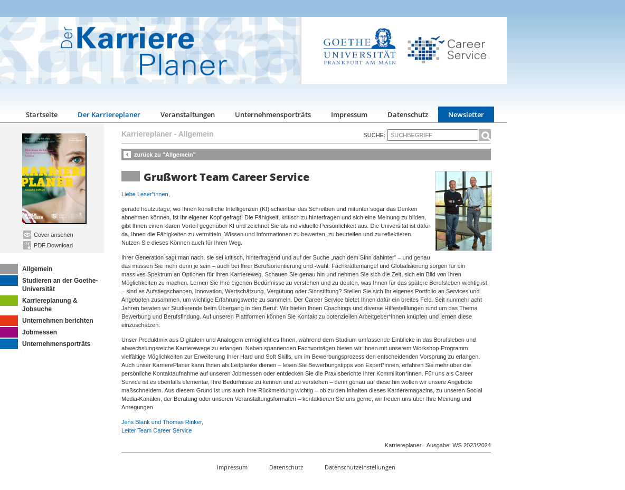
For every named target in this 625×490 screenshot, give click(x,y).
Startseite (42, 114)
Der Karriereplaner (109, 114)
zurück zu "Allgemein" (165, 154)
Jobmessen (28, 332)
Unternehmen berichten (46, 320)
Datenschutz (407, 114)
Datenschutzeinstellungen (360, 467)
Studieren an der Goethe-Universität (49, 284)
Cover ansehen (48, 235)
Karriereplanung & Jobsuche (39, 304)
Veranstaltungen (187, 114)
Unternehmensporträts (273, 114)
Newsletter (466, 114)
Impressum (349, 114)
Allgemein (26, 269)
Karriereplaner (146, 134)
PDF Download (48, 245)
